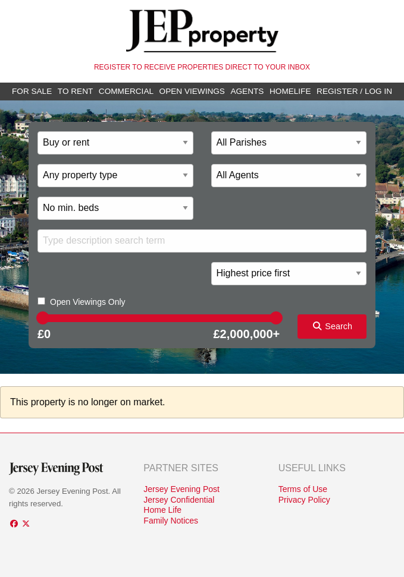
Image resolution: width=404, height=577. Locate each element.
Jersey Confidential (178, 500)
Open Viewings (192, 91)
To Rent (75, 91)
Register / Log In (354, 91)
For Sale (32, 91)
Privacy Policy (304, 500)
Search (332, 326)
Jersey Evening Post (181, 489)
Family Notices (170, 520)
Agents (247, 91)
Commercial (126, 91)
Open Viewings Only (88, 302)
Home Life (162, 510)
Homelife (290, 91)
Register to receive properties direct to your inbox (202, 67)
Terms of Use (302, 489)
